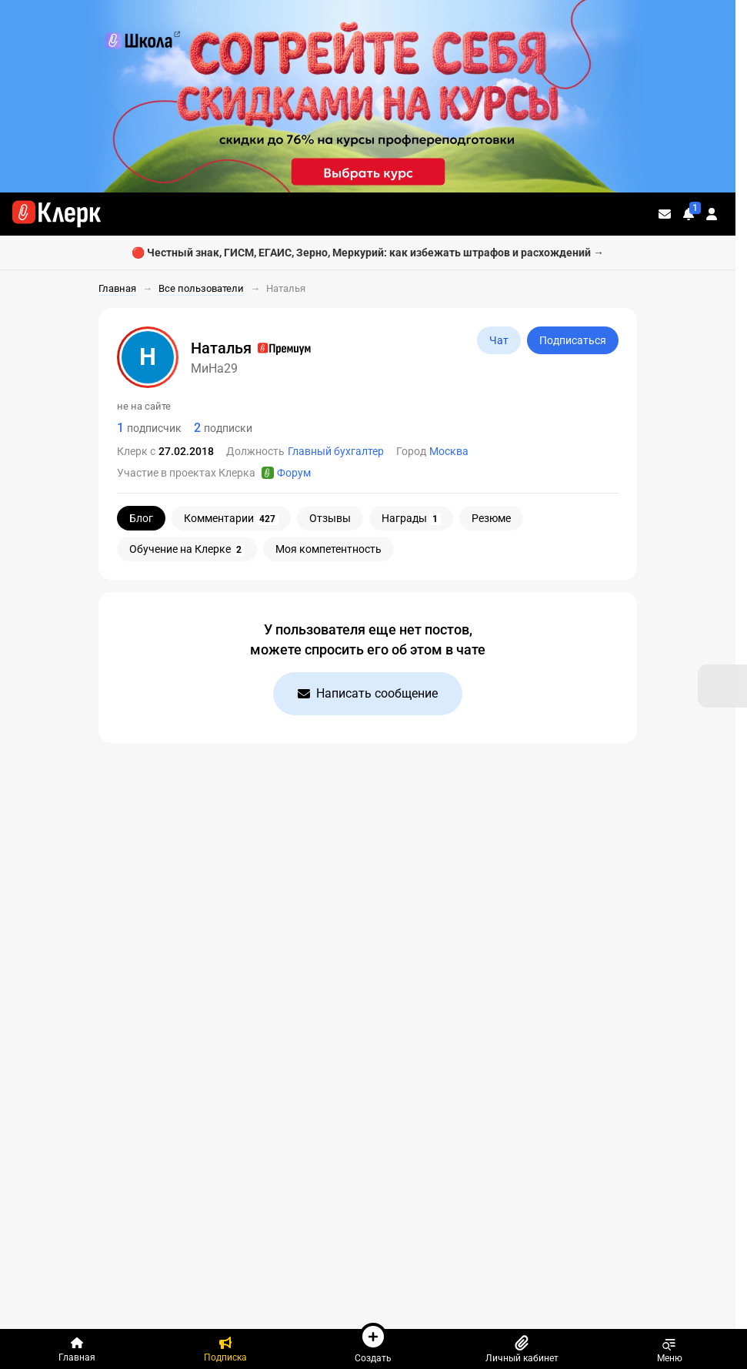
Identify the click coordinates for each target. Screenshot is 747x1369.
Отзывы (330, 518)
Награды (411, 518)
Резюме (491, 518)
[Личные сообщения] (665, 214)
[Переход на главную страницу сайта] (56, 214)
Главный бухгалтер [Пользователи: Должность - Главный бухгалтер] (336, 451)
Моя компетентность (328, 549)
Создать (373, 1343)
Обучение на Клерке (187, 549)
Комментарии (231, 518)
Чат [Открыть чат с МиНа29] (499, 340)
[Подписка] (226, 1349)
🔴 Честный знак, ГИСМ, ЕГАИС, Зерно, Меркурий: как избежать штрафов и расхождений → (368, 252)
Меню (669, 1349)
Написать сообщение (368, 693)
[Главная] (77, 1349)
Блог (141, 518)
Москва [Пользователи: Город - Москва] (449, 451)
